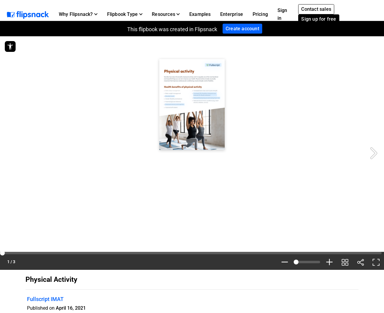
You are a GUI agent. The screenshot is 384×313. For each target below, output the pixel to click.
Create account (242, 28)
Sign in (282, 14)
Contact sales (316, 9)
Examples (200, 14)
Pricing (260, 14)
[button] (78, 14)
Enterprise (231, 14)
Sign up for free (318, 19)
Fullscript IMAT (45, 299)
